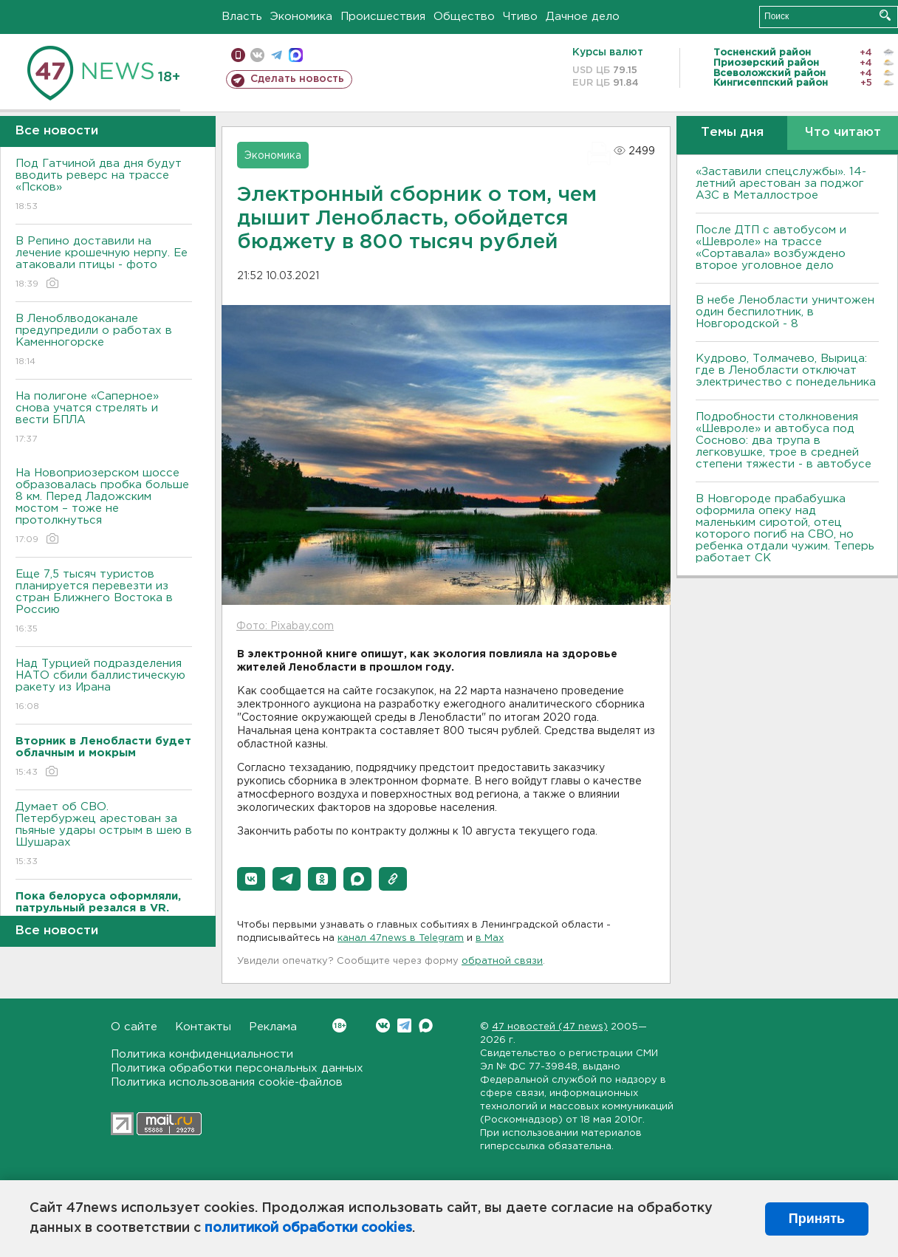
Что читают (843, 132)
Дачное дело (583, 16)
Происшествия (382, 16)
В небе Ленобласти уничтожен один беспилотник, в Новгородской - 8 (785, 312)
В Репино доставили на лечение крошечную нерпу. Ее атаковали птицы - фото (104, 263)
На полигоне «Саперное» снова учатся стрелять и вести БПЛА (104, 418)
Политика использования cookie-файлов (227, 1082)
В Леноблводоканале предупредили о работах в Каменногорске (104, 341)
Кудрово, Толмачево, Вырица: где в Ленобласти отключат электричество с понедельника (786, 370)
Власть (242, 16)
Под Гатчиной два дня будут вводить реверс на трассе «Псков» (104, 186)
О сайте (134, 1027)
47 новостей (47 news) (550, 1027)
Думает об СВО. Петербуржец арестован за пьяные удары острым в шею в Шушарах (104, 835)
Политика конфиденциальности (202, 1054)
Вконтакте (339, 1025)
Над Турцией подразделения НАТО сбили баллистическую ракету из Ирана (104, 686)
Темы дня (732, 132)
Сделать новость (297, 79)
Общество (464, 16)
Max (426, 1025)
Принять (817, 1218)
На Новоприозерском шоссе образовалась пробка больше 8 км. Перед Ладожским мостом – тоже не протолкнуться (104, 507)
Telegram (404, 1025)
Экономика (301, 16)
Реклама (273, 1027)
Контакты (203, 1027)
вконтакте (257, 55)
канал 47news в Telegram (400, 938)
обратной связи (502, 961)
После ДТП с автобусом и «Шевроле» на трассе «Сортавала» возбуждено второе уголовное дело (771, 247)
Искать (885, 15)
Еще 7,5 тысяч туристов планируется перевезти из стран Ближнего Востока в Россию (104, 602)
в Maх (490, 938)
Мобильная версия (238, 55)
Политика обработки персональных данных (237, 1068)
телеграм (277, 55)
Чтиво (520, 16)
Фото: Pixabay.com (285, 626)
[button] (251, 879)
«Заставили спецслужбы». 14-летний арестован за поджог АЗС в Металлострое (781, 183)
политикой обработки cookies (308, 1228)
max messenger (296, 55)
